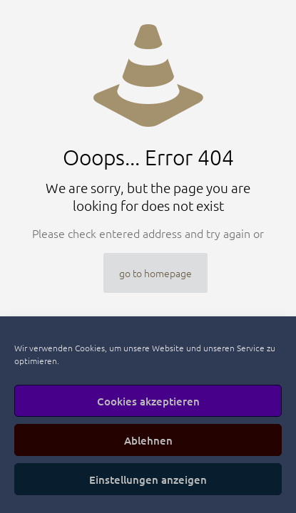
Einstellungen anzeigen (148, 479)
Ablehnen (148, 440)
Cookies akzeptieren (148, 401)
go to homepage (155, 273)
